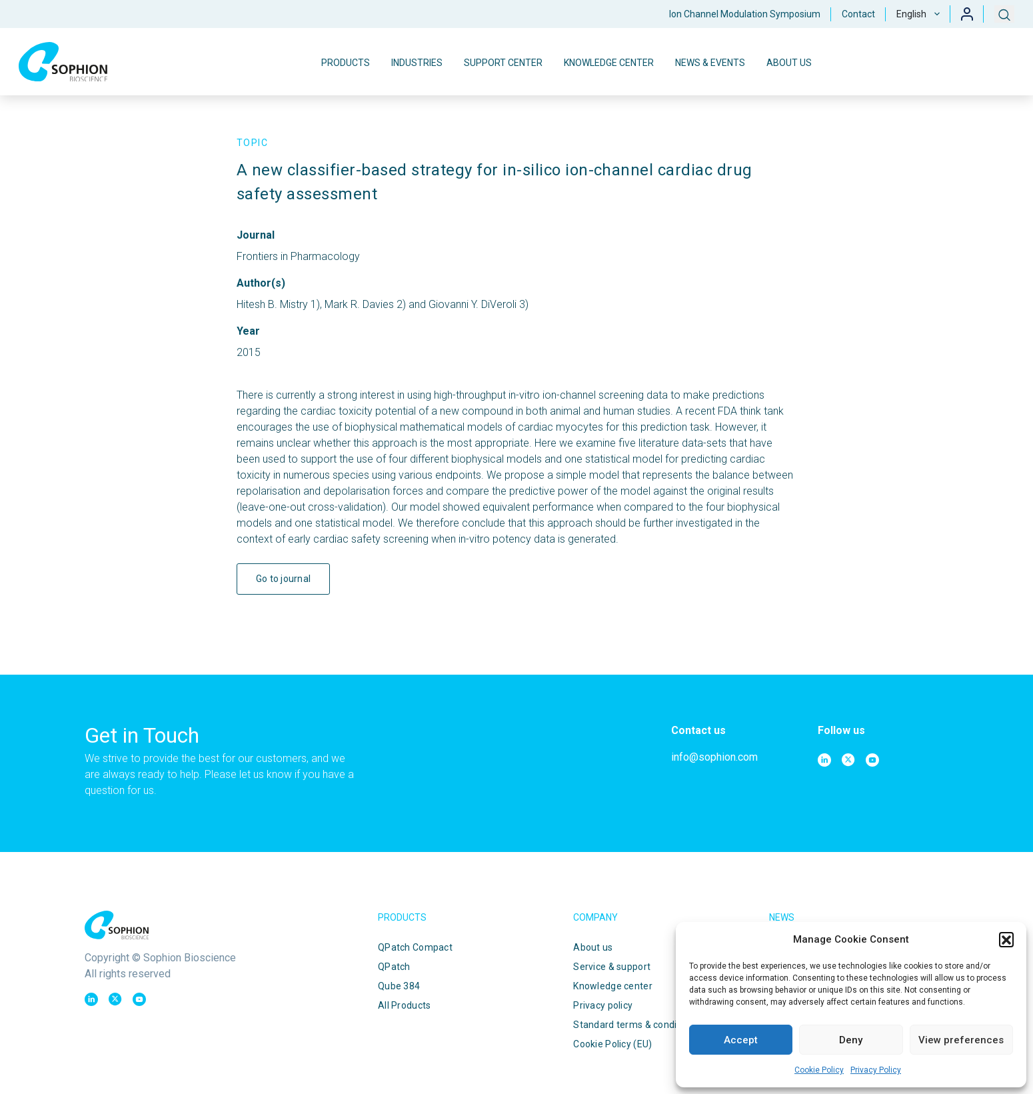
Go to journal (283, 578)
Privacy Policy (875, 1070)
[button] (1006, 939)
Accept (741, 1040)
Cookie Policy (819, 1070)
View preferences (961, 1040)
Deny (850, 1040)
